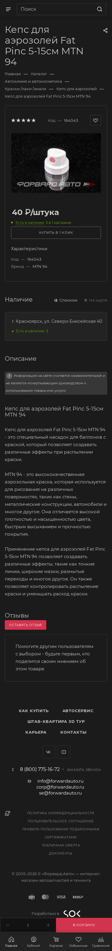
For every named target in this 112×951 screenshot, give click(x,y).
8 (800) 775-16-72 (40, 769)
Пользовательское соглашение (61, 821)
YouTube (63, 752)
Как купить (34, 710)
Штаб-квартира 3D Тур (56, 721)
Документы (61, 853)
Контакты (73, 732)
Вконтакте (48, 752)
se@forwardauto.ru (60, 793)
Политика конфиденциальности (61, 813)
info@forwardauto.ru (60, 781)
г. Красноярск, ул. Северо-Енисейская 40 (57, 321)
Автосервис (77, 710)
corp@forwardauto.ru (60, 787)
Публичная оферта (61, 845)
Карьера (36, 732)
